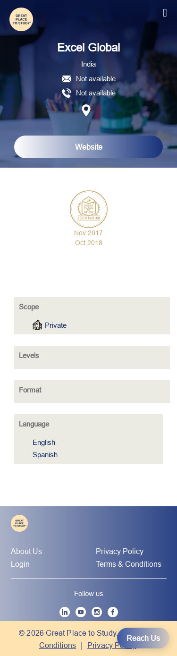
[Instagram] (97, 612)
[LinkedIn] (64, 612)
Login (20, 564)
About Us (26, 551)
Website (88, 147)
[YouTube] (81, 612)
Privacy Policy (119, 551)
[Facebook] (113, 612)
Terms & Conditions (128, 564)
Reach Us (143, 638)
